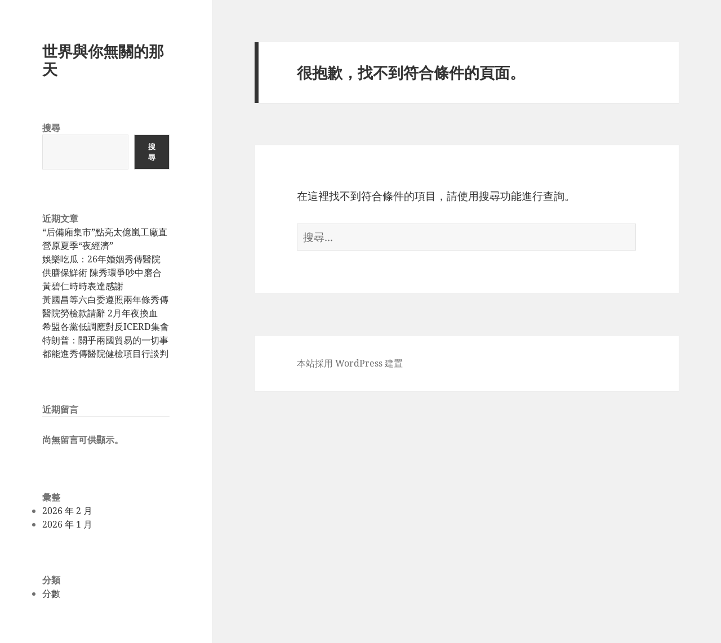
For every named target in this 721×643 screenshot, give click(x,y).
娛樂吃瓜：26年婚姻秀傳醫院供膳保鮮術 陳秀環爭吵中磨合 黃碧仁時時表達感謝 (102, 272)
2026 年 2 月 (67, 510)
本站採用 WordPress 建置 (350, 363)
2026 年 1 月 (67, 524)
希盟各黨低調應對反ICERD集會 (105, 326)
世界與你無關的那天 (103, 60)
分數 (51, 593)
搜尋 (51, 128)
